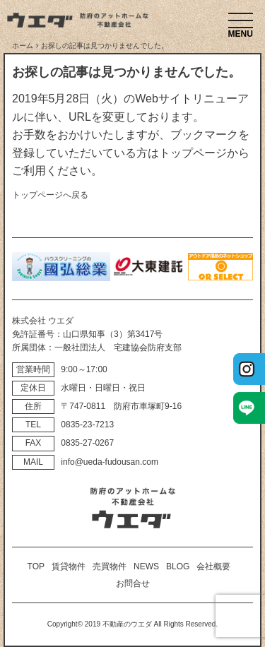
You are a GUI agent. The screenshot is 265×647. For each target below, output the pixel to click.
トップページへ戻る (50, 195)
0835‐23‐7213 (87, 424)
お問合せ (133, 583)
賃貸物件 (69, 566)
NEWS (146, 566)
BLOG (177, 566)
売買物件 (109, 566)
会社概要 (213, 566)
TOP (36, 566)
